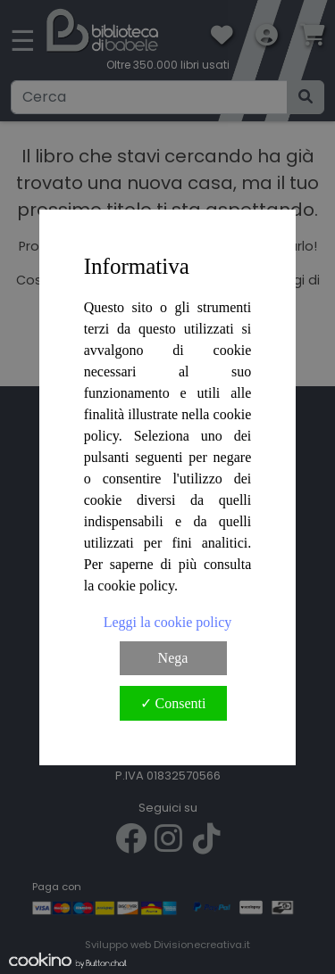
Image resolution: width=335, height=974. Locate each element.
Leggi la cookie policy (168, 622)
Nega (173, 657)
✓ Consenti (173, 703)
